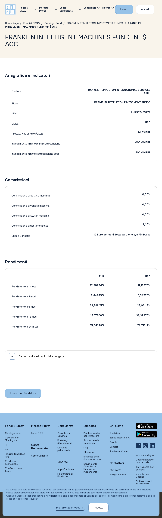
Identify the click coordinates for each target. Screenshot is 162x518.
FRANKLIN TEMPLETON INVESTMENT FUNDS (95, 23)
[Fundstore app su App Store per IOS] (146, 426)
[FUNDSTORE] (10, 9)
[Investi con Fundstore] (124, 9)
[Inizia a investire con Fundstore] (23, 393)
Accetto (98, 507)
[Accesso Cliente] (145, 9)
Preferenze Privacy (68, 507)
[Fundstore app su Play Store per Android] (146, 434)
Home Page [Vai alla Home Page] (12, 23)
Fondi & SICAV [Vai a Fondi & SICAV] (31, 23)
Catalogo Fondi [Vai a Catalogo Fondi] (53, 23)
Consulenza (90, 7)
